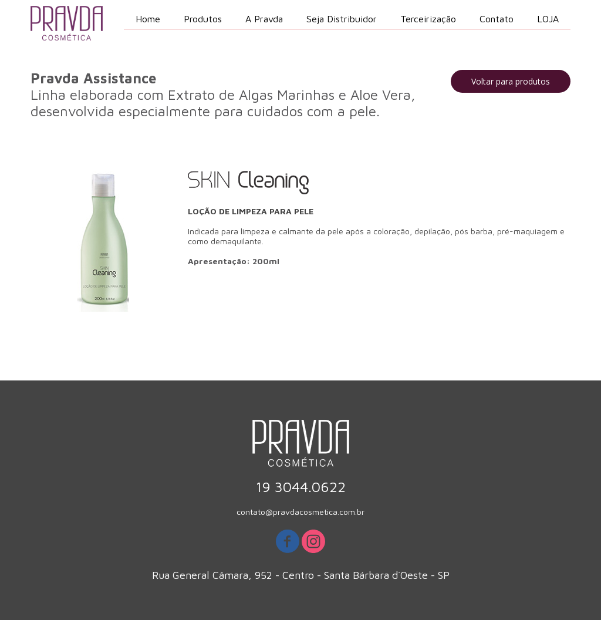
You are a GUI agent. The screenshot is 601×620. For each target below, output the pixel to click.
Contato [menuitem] (497, 19)
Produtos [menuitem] (203, 19)
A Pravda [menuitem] (264, 19)
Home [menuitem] (148, 19)
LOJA (548, 19)
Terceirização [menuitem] (428, 19)
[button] (510, 81)
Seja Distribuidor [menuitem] (341, 19)
